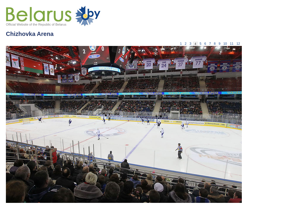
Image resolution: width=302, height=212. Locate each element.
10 (225, 43)
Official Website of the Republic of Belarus (36, 24)
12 (238, 43)
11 (232, 43)
